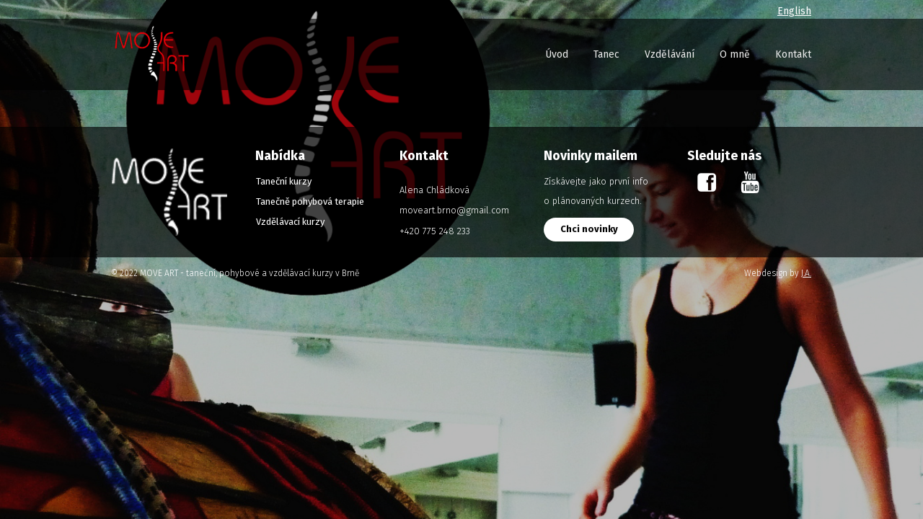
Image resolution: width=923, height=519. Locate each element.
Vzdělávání (669, 54)
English (794, 11)
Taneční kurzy (284, 181)
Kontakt (793, 54)
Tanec (606, 54)
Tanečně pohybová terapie (310, 201)
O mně (735, 54)
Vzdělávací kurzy (290, 221)
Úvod (556, 54)
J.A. (806, 273)
